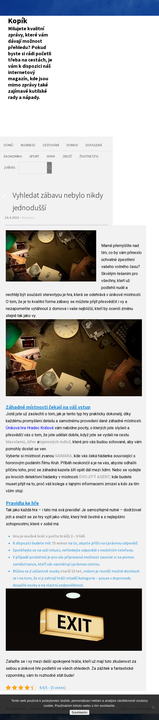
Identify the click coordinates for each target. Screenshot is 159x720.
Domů (8, 145)
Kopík (17, 20)
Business (28, 145)
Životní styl (89, 156)
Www (51, 156)
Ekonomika (13, 156)
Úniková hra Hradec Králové (30, 428)
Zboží (67, 156)
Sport (34, 156)
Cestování (51, 145)
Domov (72, 145)
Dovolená (94, 145)
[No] (152, 707)
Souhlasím (79, 712)
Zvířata (9, 167)
